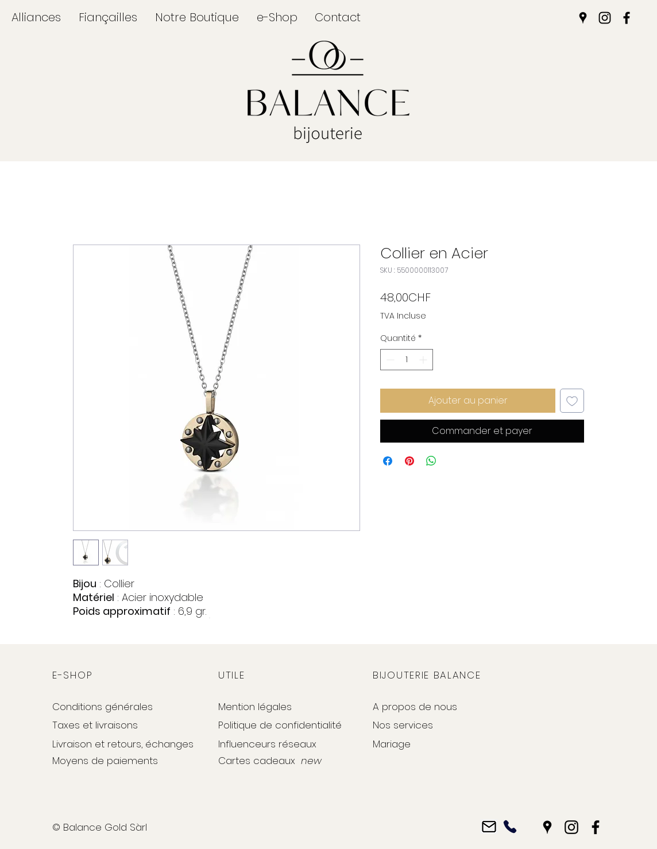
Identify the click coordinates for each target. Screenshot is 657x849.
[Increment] (424, 360)
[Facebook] (627, 18)
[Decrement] (389, 360)
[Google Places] (583, 18)
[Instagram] (605, 18)
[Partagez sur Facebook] (388, 461)
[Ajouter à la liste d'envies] (572, 401)
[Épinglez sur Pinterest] (409, 461)
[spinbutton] (406, 360)
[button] (35, 17)
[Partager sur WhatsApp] (431, 461)
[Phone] (510, 826)
